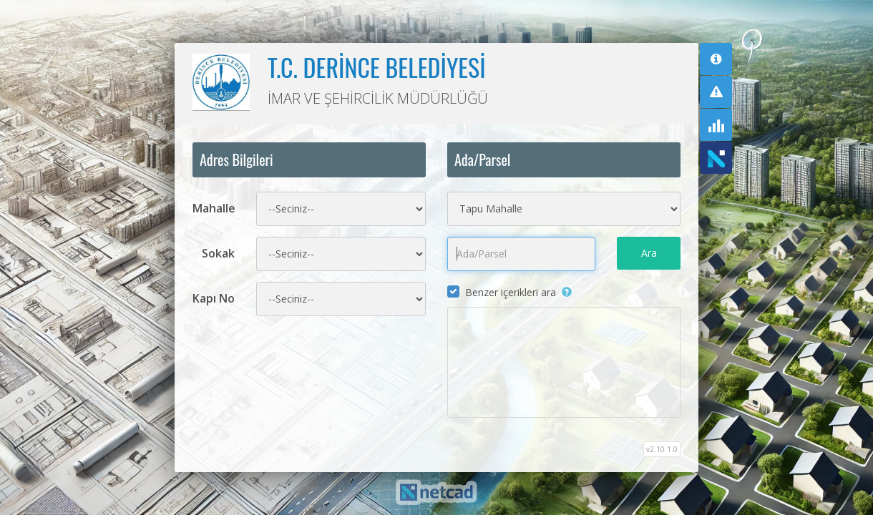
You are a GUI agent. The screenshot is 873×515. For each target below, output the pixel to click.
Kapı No (213, 298)
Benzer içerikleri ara (510, 292)
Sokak (218, 253)
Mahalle (213, 208)
